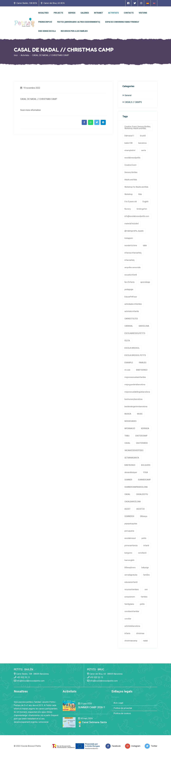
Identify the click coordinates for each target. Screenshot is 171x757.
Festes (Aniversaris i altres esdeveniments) (78, 22)
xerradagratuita (130, 575)
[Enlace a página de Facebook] (128, 3)
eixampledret (129, 150)
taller (145, 245)
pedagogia (128, 289)
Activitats (113, 13)
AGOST (127, 509)
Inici (16, 55)
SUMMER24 (129, 516)
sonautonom (129, 597)
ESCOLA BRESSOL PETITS (135, 355)
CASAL (127, 443)
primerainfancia (130, 546)
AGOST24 (140, 509)
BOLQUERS (145, 465)
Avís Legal (118, 703)
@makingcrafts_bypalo (134, 231)
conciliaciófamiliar (131, 611)
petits (144, 538)
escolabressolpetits (132, 158)
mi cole (127, 370)
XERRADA (145, 428)
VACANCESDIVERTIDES (133, 450)
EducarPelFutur (130, 297)
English (145, 202)
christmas (140, 633)
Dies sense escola (47, 31)
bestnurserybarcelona (133, 399)
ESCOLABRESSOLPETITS (134, 333)
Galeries (85, 13)
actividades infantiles (133, 304)
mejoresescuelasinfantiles (135, 377)
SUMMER (128, 480)
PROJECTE (58, 13)
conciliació (142, 553)
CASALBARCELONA (132, 502)
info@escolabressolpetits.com (136, 216)
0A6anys (143, 516)
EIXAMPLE (128, 363)
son (146, 589)
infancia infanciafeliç (132, 253)
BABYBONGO (129, 465)
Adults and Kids (130, 180)
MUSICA (127, 414)
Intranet (98, 13)
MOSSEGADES (130, 421)
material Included (131, 224)
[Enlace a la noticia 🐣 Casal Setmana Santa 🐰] (69, 722)
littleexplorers (130, 567)
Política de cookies (122, 713)
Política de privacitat (123, 708)
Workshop (128, 194)
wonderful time (130, 245)
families (146, 575)
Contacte (129, 13)
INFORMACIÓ (129, 428)
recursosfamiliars (131, 589)
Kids (140, 194)
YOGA (145, 472)
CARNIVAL (128, 326)
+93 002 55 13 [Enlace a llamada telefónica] (22, 677)
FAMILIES (142, 363)
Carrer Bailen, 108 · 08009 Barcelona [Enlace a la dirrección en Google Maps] (31, 673)
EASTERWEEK (142, 443)
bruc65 (143, 136)
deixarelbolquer (130, 472)
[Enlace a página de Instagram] (141, 3)
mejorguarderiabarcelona (134, 385)
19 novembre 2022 (30, 88)
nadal (145, 641)
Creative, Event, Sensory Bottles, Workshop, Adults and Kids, (137, 127)
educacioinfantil (130, 582)
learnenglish (129, 560)
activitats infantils (131, 311)
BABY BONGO (141, 370)
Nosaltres (43, 13)
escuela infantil (130, 275)
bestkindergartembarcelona (135, 406)
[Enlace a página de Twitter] (135, 3)
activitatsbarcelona (132, 626)
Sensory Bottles (130, 172)
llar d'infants (129, 282)
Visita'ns (143, 13)
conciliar (127, 619)
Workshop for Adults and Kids (136, 187)
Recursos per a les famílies (74, 31)
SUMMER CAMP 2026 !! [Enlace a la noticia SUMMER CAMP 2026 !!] (91, 707)
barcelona (142, 143)
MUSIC (139, 414)
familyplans (129, 604)
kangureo (128, 553)
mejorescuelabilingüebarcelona (137, 392)
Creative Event (130, 165)
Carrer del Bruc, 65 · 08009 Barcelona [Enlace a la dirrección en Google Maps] (104, 673)
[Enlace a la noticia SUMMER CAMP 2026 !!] (69, 705)
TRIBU (127, 436)
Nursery (127, 209)
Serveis (71, 13)
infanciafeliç (129, 260)
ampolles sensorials (132, 267)
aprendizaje (145, 282)
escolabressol (130, 538)
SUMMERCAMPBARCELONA (136, 487)
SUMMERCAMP (144, 480)
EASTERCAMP (141, 436)
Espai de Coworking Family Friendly (122, 22)
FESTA (127, 341)
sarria (143, 150)
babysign (145, 567)
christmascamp (130, 641)
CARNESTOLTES (131, 319)
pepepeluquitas (130, 524)
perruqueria (129, 531)
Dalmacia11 (129, 136)
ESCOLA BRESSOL (132, 348)
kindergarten (142, 209)
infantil (146, 546)
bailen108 (128, 143)
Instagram (128, 238)
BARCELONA (144, 326)
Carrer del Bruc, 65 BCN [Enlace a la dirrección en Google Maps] (52, 3)
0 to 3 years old (130, 202)
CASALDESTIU (142, 494)
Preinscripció (45, 22)
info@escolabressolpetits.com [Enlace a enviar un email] (29, 680)
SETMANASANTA (131, 458)
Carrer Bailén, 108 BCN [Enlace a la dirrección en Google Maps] (25, 3)
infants (127, 633)
